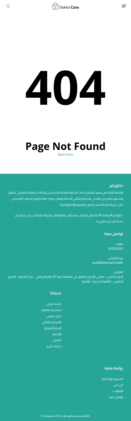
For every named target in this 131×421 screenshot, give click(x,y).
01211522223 (115, 248)
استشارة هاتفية (51, 310)
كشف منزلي (53, 303)
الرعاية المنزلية (52, 328)
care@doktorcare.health (107, 262)
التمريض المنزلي (51, 322)
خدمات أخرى (53, 346)
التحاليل (56, 340)
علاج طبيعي (53, 316)
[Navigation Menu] (124, 6)
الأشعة (56, 334)
